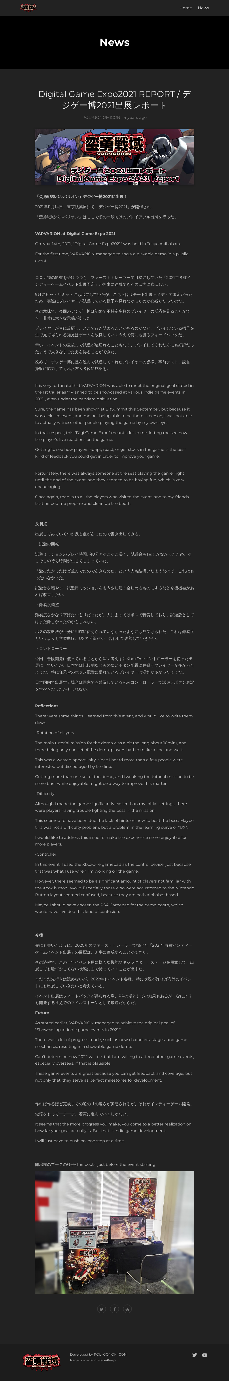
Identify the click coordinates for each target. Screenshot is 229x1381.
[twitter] (194, 1355)
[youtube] (204, 1355)
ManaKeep (106, 1360)
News (203, 8)
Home (186, 8)
